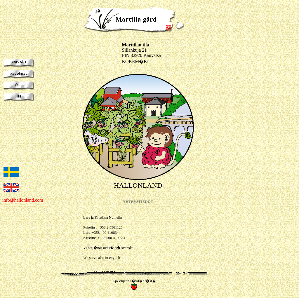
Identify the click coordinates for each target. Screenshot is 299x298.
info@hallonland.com (22, 200)
